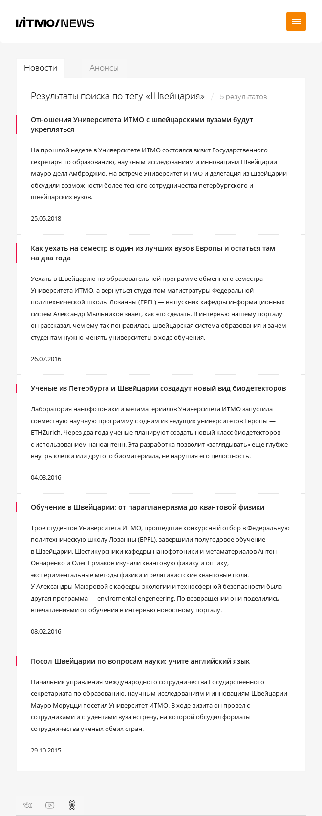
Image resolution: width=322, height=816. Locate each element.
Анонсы (104, 68)
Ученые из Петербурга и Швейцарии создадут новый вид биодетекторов (158, 388)
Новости (40, 68)
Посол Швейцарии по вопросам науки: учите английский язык (140, 661)
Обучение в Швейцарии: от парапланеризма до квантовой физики (147, 507)
